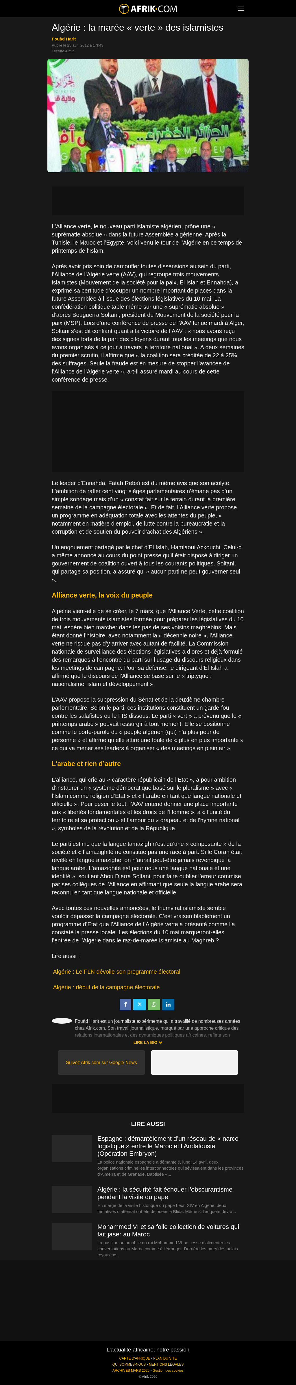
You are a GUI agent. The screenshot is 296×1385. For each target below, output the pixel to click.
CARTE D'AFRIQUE (134, 1358)
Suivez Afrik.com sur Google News (101, 1062)
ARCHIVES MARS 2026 (130, 1371)
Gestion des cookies (168, 1371)
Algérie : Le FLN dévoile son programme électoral (116, 971)
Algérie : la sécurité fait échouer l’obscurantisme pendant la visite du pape (164, 1193)
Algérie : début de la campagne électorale (106, 987)
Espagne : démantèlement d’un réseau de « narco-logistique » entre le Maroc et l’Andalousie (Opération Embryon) (168, 1146)
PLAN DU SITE (165, 1358)
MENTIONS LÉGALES (166, 1364)
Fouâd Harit (64, 38)
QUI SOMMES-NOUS (129, 1364)
